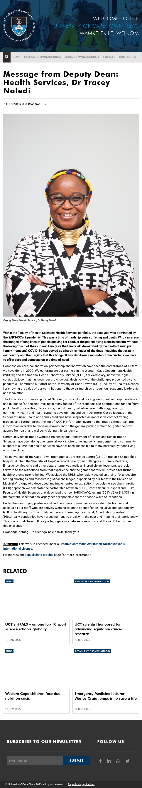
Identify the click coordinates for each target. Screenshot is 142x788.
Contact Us (127, 56)
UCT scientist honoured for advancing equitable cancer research (98, 629)
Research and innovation (92, 581)
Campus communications (42, 56)
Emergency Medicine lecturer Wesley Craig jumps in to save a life (106, 696)
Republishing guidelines (81, 784)
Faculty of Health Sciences (92, 650)
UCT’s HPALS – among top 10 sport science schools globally (35, 626)
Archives (109, 56)
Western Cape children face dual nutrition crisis (33, 696)
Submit (76, 760)
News (16, 56)
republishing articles (39, 555)
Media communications (82, 56)
